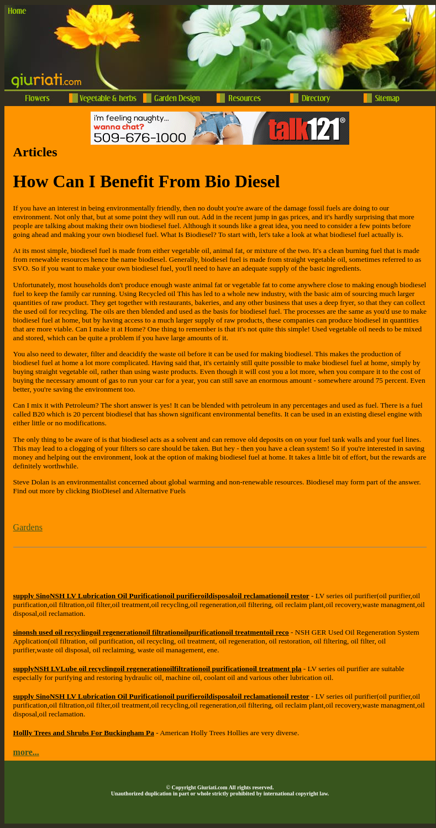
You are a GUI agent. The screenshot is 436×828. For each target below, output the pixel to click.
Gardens (28, 527)
